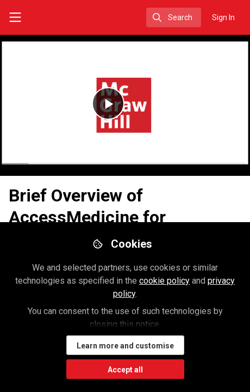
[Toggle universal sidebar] (15, 17)
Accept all (125, 369)
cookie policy (164, 280)
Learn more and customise (125, 345)
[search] (173, 17)
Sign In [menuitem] (223, 17)
